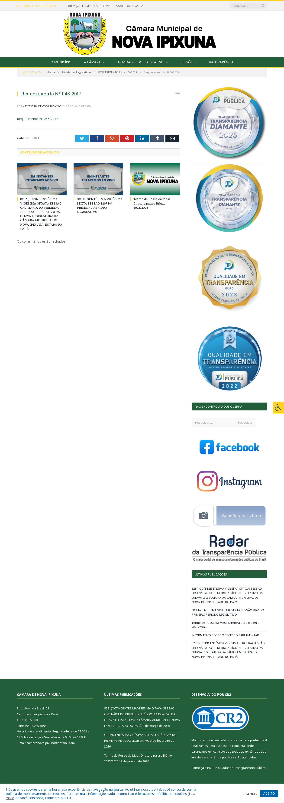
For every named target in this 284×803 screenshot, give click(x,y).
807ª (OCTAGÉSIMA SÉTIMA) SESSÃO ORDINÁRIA (105, 6)
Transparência (220, 62)
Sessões (187, 62)
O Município (61, 62)
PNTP (211, 768)
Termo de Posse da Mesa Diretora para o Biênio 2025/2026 (152, 203)
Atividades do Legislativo (141, 62)
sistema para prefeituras (248, 740)
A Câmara (92, 62)
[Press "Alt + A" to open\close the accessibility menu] (278, 407)
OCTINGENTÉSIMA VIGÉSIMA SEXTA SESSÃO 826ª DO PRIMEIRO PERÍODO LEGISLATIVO (100, 205)
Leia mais (250, 793)
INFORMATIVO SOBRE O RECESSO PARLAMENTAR (225, 635)
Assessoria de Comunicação (42, 106)
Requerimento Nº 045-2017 (37, 119)
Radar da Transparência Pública (243, 768)
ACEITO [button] (269, 793)
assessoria (223, 746)
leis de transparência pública (211, 757)
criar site (220, 740)
